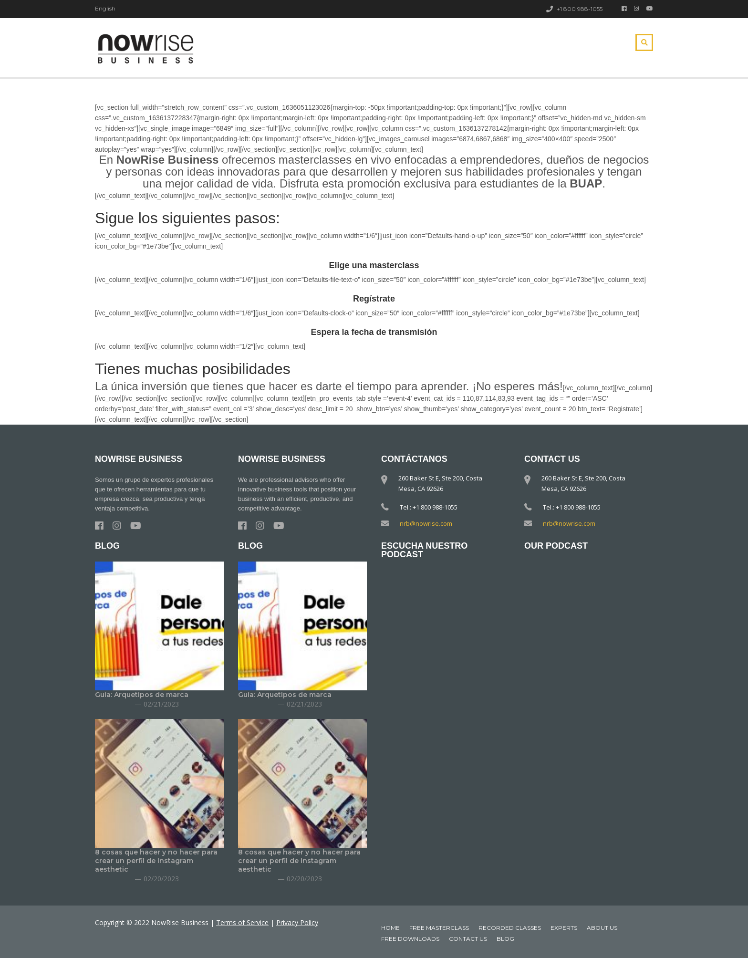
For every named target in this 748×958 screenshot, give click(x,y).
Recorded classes (509, 927)
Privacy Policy (297, 922)
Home (390, 927)
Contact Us (468, 938)
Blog (505, 938)
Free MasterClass (439, 927)
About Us (602, 927)
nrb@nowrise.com (426, 523)
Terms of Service (242, 922)
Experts (564, 927)
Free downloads (410, 938)
